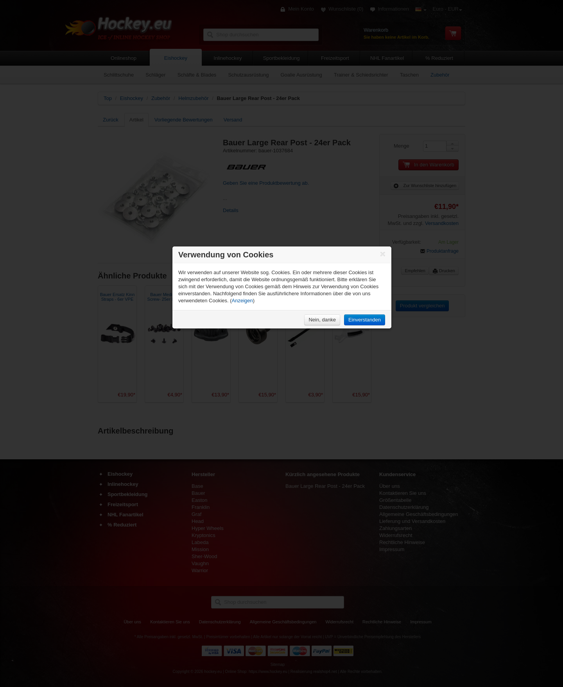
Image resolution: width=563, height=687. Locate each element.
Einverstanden (364, 320)
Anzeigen (242, 300)
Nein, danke (321, 320)
